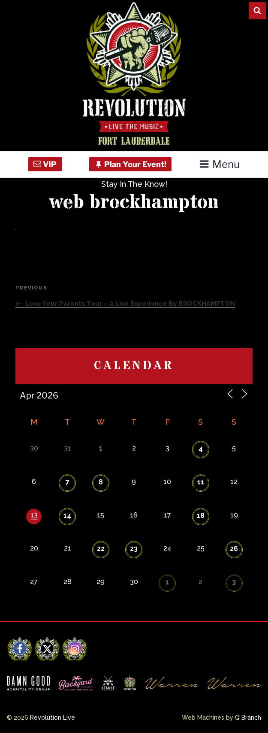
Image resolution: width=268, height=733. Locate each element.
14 (67, 515)
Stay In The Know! (134, 184)
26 (234, 548)
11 (200, 482)
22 (101, 548)
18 (201, 515)
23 (134, 548)
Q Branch (248, 717)
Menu (219, 164)
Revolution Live (52, 717)
